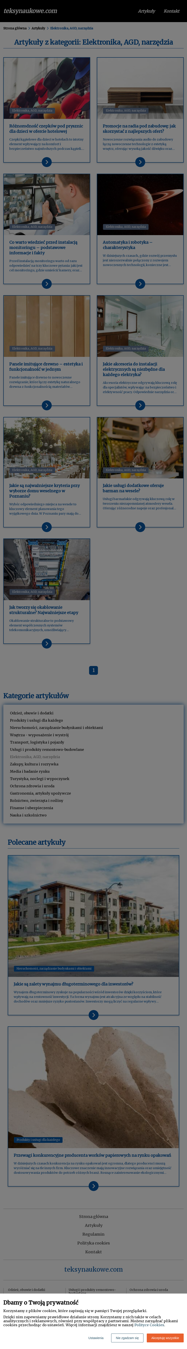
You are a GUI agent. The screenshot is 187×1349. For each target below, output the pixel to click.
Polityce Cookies (149, 1325)
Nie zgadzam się (127, 1338)
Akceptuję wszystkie (165, 1338)
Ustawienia (95, 1338)
